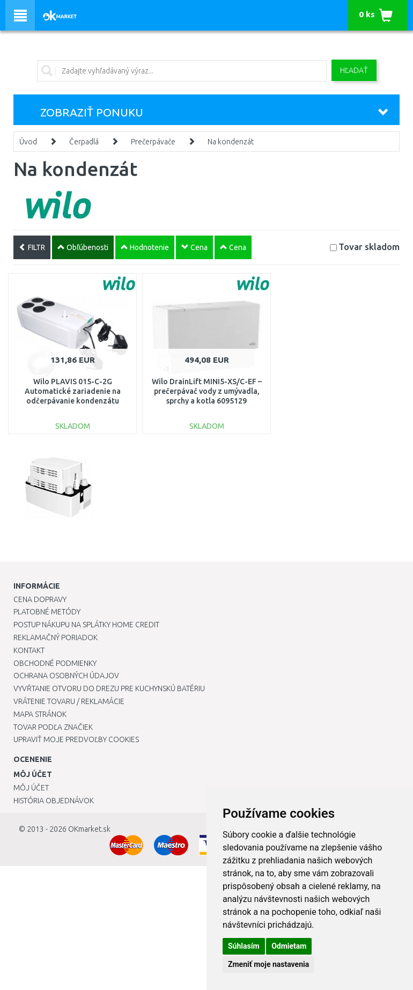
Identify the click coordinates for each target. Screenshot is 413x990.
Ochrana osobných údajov (66, 675)
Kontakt (29, 650)
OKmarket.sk (89, 829)
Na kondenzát (231, 141)
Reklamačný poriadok (55, 637)
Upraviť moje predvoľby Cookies (76, 739)
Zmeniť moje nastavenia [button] (268, 964)
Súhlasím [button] (244, 946)
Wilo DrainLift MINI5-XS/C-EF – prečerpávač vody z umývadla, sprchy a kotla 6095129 (207, 391)
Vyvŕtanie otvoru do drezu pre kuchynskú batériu (109, 688)
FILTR (32, 247)
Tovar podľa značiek (53, 727)
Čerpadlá (84, 141)
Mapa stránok (40, 714)
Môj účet (31, 787)
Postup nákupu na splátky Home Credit (86, 624)
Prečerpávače (153, 141)
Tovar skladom (369, 246)
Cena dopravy (40, 599)
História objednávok (53, 800)
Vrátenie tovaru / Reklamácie (68, 701)
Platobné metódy (46, 611)
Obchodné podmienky (55, 663)
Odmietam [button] (288, 946)
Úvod (28, 141)
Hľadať (354, 70)
